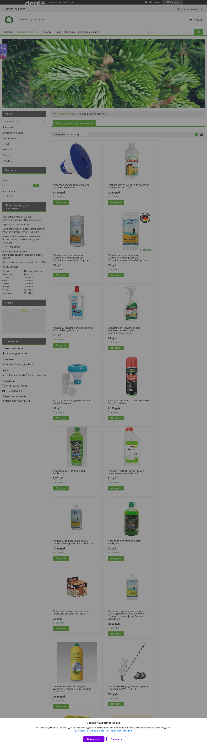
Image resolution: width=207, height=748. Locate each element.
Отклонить (117, 739)
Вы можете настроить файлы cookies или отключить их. (102, 732)
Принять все (93, 739)
